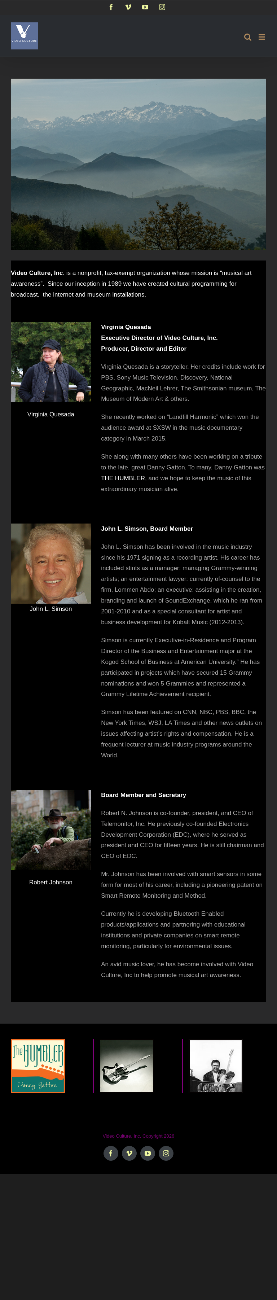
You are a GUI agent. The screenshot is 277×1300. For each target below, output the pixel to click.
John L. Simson (51, 608)
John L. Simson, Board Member (147, 528)
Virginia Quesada (50, 414)
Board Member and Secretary (143, 795)
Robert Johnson (50, 882)
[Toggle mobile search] (247, 37)
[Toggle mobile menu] (262, 37)
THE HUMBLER (123, 478)
